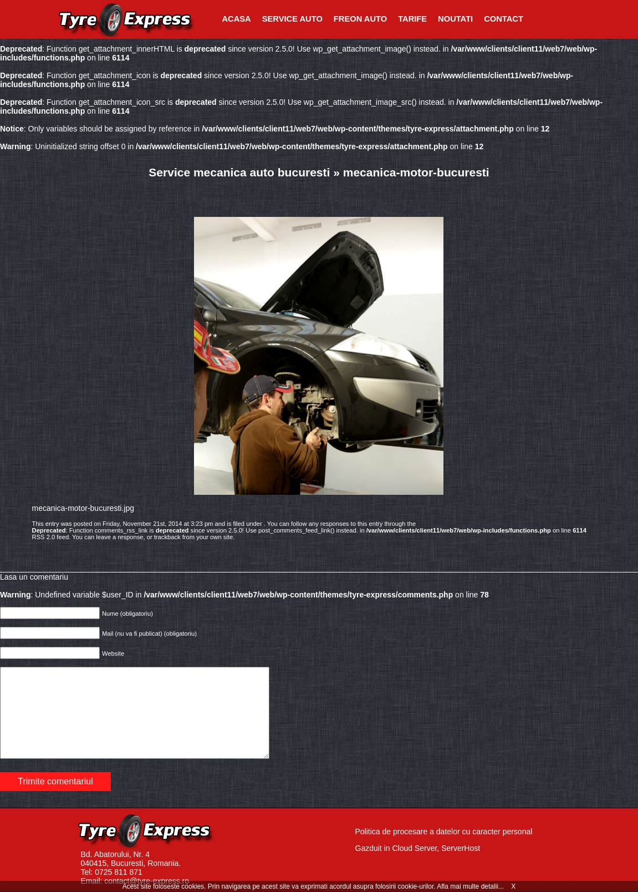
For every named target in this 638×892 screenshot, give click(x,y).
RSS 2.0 (43, 537)
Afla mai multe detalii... (471, 886)
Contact (503, 18)
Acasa (236, 18)
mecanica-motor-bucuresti (416, 172)
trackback (167, 537)
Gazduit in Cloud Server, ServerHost (418, 848)
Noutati (455, 18)
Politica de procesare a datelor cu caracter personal (444, 831)
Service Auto (292, 18)
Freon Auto (360, 18)
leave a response (119, 537)
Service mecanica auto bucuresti (239, 172)
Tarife (412, 18)
